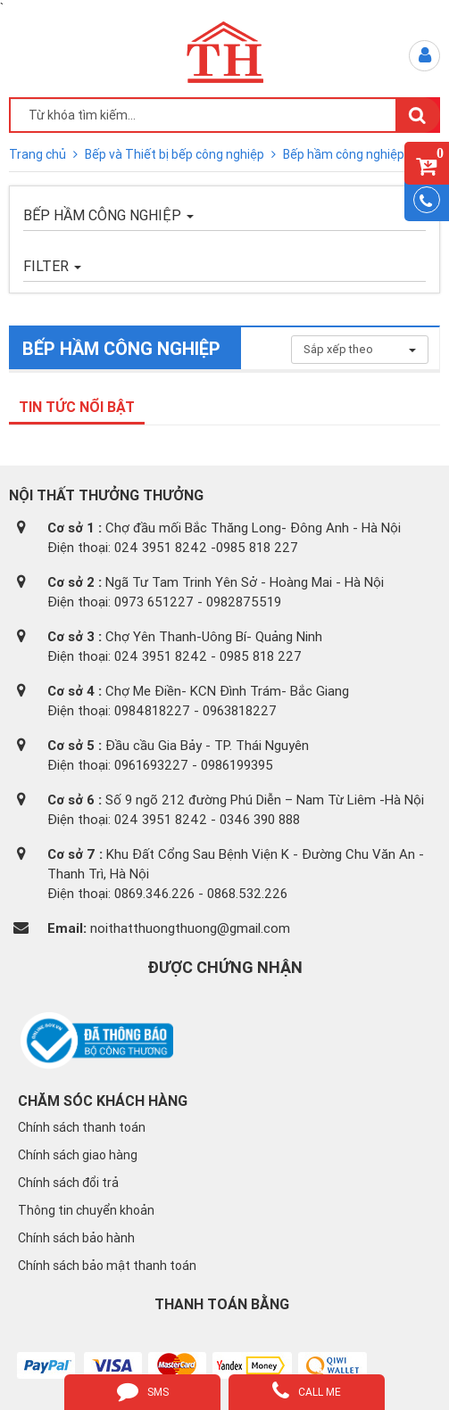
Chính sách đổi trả (68, 1183)
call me (306, 1390)
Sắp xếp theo (359, 349)
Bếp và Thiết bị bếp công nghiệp (176, 154)
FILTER (52, 266)
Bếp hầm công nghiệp (343, 154)
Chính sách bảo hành (76, 1238)
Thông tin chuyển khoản (86, 1210)
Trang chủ (39, 154)
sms (143, 1390)
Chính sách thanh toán (82, 1127)
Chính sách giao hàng (77, 1155)
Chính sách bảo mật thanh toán (107, 1265)
